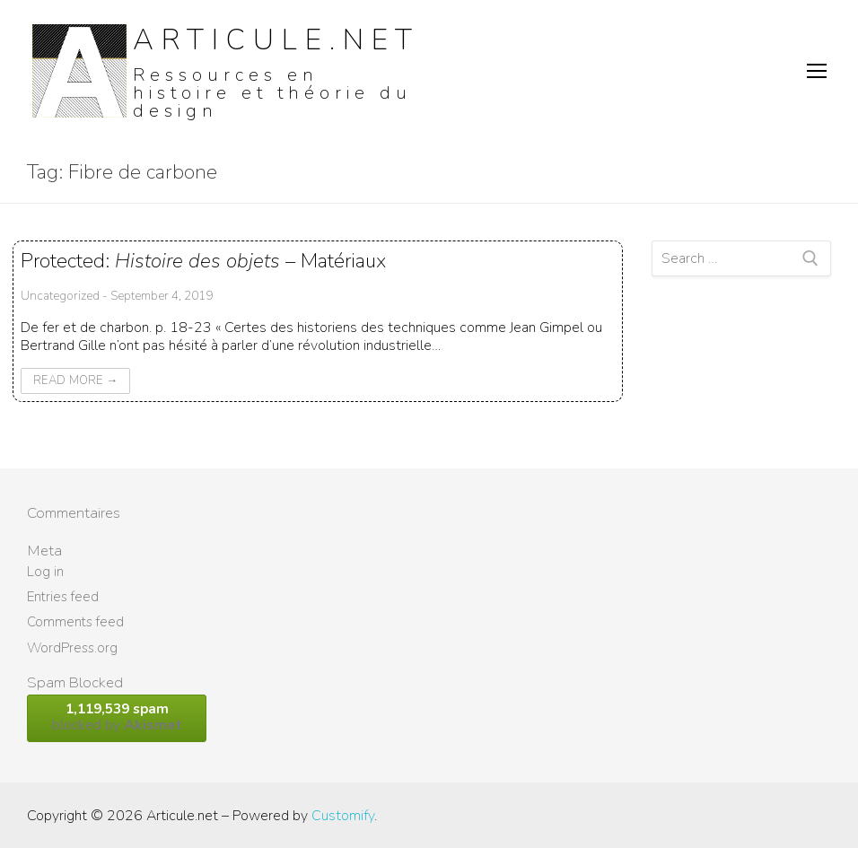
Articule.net (276, 40)
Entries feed (63, 597)
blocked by (117, 717)
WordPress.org (72, 648)
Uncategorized (60, 295)
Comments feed (75, 622)
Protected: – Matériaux (203, 261)
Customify (342, 816)
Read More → (75, 380)
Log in (45, 572)
